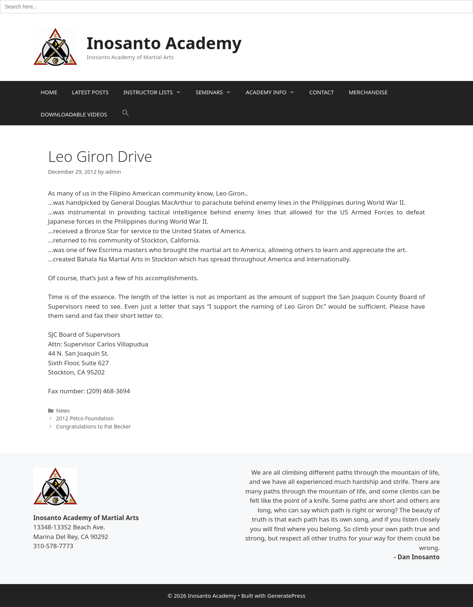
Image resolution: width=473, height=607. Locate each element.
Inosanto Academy (164, 42)
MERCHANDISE (368, 92)
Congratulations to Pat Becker (93, 426)
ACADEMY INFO (274, 92)
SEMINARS (217, 92)
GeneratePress (286, 595)
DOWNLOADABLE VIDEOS (74, 114)
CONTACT (321, 92)
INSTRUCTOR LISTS (155, 92)
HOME (49, 92)
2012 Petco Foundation (85, 418)
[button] (126, 114)
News (63, 410)
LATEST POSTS (90, 92)
